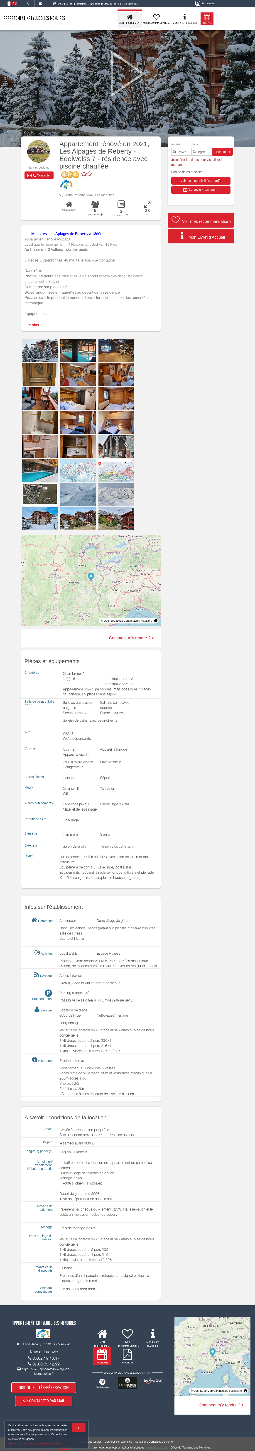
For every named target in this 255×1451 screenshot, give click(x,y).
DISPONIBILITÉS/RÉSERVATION (44, 1387)
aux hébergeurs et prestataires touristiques (118, 1447)
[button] (39, 175)
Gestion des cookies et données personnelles (34, 1443)
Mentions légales (91, 1442)
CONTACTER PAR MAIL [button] (44, 1401)
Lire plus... (33, 325)
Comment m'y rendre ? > (131, 638)
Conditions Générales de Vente (154, 1442)
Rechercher (222, 152)
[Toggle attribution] (156, 620)
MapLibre (146, 620)
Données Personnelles (118, 1442)
